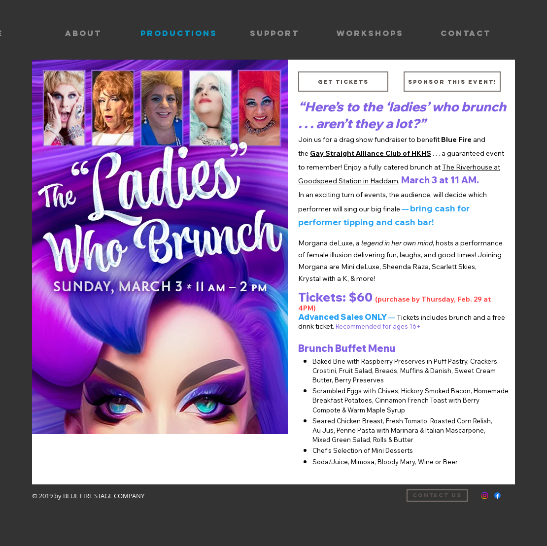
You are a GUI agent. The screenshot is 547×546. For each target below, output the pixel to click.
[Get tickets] (343, 81)
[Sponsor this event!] (452, 81)
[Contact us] (437, 495)
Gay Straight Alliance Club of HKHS (370, 153)
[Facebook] (497, 495)
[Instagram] (484, 495)
